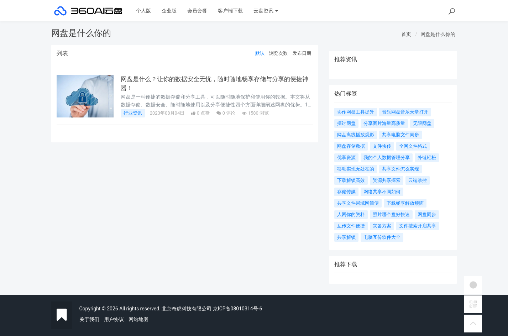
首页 (406, 34)
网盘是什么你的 (437, 34)
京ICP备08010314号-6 (237, 308)
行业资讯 (133, 113)
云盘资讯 (265, 11)
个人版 (143, 11)
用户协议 (114, 319)
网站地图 (138, 319)
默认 (260, 53)
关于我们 (89, 319)
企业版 (169, 11)
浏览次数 (278, 53)
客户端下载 (230, 11)
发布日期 (302, 53)
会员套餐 (197, 11)
